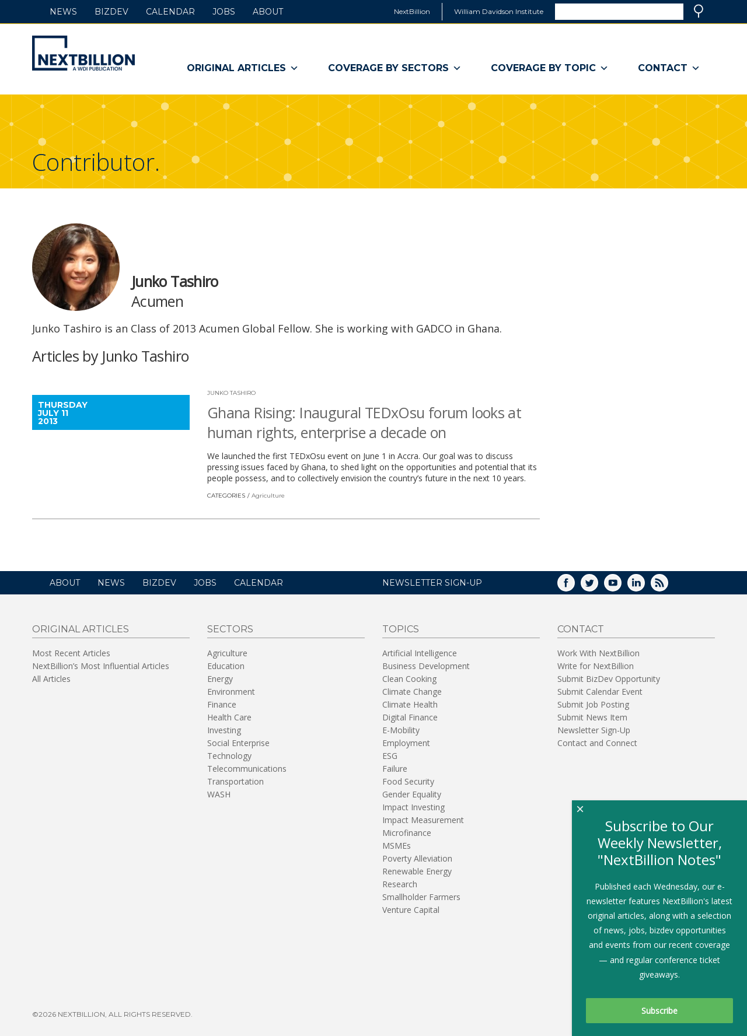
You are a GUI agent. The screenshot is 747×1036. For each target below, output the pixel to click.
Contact (669, 68)
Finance (221, 704)
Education (226, 665)
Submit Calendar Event (600, 691)
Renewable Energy (417, 871)
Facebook (574, 587)
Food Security (408, 781)
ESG (389, 755)
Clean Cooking (409, 678)
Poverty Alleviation (417, 858)
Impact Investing (413, 807)
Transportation (235, 781)
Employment (406, 742)
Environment (231, 691)
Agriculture (268, 495)
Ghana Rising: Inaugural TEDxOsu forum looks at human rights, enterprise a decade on (364, 422)
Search (698, 11)
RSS (667, 587)
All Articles (51, 678)
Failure (394, 768)
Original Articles (243, 68)
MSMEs (396, 845)
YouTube (621, 587)
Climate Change (412, 691)
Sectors (230, 629)
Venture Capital (410, 909)
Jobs (223, 11)
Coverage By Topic (550, 68)
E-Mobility (401, 730)
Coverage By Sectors (395, 68)
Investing (224, 730)
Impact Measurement (423, 819)
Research (399, 884)
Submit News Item (592, 717)
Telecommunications (247, 768)
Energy (220, 678)
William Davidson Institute (498, 11)
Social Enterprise (238, 742)
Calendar (170, 11)
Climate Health (410, 704)
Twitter (597, 587)
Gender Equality (411, 794)
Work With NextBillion (598, 653)
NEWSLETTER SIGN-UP (432, 583)
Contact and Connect (597, 742)
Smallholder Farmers (421, 896)
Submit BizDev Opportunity (608, 678)
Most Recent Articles (71, 653)
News (63, 11)
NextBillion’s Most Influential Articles (100, 665)
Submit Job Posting (593, 704)
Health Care (229, 717)
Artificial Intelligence (419, 653)
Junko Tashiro (231, 393)
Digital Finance (410, 717)
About (268, 11)
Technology (229, 755)
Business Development (426, 665)
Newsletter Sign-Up (593, 730)
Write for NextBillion (595, 665)
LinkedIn (644, 587)
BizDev (111, 11)
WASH (219, 794)
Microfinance (406, 832)
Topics (400, 629)
